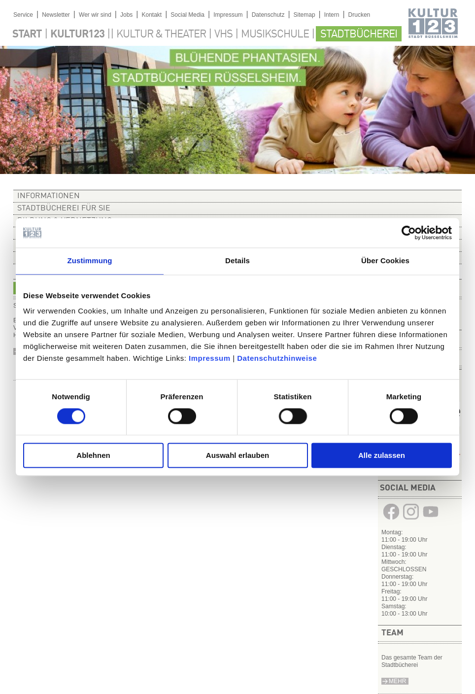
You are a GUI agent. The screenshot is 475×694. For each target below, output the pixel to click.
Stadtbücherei (358, 34)
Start (27, 34)
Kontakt (151, 14)
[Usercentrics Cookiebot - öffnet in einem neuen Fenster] (409, 232)
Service (23, 14)
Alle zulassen (381, 455)
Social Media (187, 14)
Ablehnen (93, 455)
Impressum (210, 358)
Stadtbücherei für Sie (63, 208)
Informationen (48, 196)
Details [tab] (237, 260)
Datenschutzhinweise (277, 358)
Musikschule (275, 34)
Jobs (126, 14)
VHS (223, 34)
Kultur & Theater (161, 34)
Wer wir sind (95, 14)
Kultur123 (77, 34)
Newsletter (56, 14)
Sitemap (304, 14)
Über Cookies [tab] (385, 260)
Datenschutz (268, 14)
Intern (331, 14)
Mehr (397, 681)
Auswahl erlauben (237, 455)
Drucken (359, 14)
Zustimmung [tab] (90, 260)
